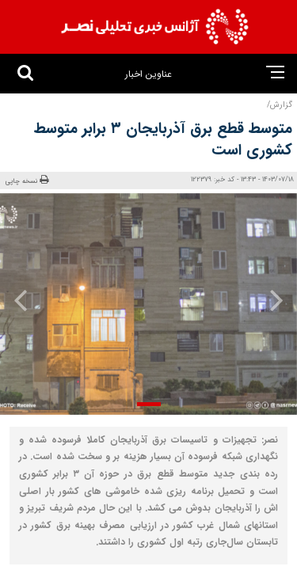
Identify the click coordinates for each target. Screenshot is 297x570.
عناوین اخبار (148, 74)
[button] (148, 404)
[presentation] (271, 300)
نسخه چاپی (27, 180)
